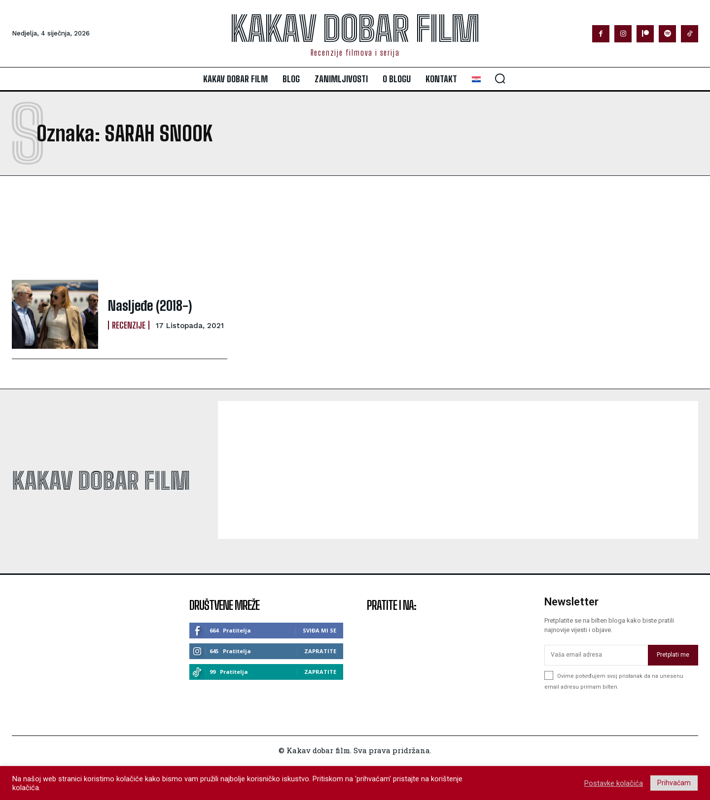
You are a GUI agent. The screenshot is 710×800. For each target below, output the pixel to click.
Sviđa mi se (319, 630)
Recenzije (128, 324)
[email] (596, 655)
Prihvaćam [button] (674, 783)
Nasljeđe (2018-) (145, 306)
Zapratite (320, 651)
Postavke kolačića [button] (613, 783)
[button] (500, 78)
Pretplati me (673, 654)
